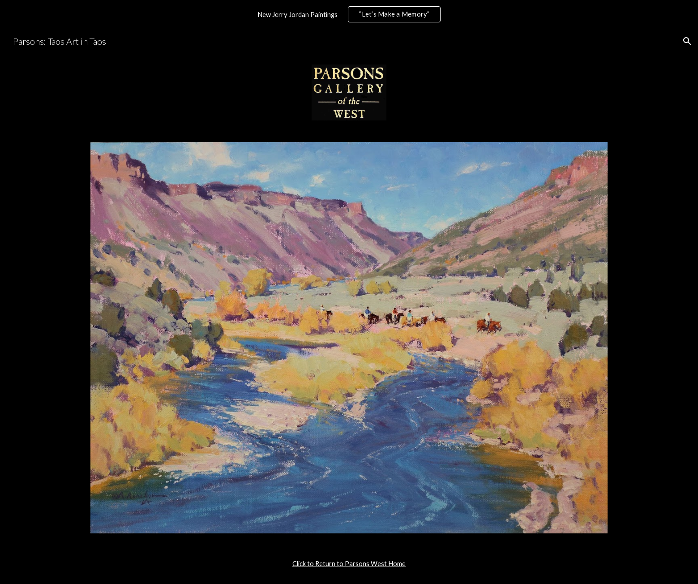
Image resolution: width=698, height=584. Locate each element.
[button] (687, 41)
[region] (349, 14)
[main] (348, 564)
